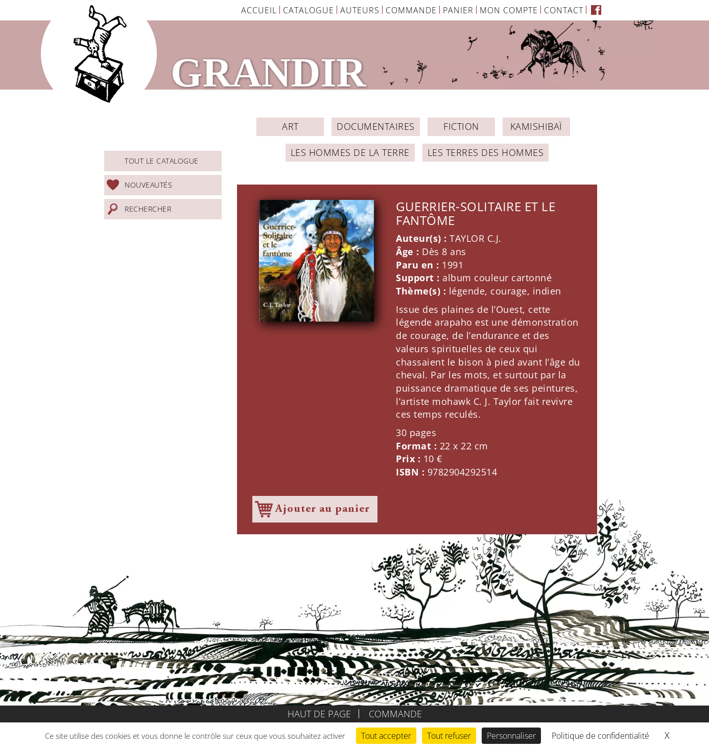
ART (290, 126)
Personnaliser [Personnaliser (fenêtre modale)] (511, 735)
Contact (563, 10)
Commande (411, 10)
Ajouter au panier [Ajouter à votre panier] (322, 509)
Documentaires (376, 126)
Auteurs (360, 10)
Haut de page (319, 714)
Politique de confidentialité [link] (600, 735)
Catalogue (308, 10)
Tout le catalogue (162, 161)
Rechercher (148, 209)
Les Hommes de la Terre (350, 152)
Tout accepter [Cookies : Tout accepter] (386, 735)
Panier (458, 10)
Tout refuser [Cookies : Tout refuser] (449, 735)
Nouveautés (148, 185)
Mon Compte (509, 10)
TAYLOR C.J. (476, 238)
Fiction (461, 126)
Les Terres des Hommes (486, 152)
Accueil (259, 10)
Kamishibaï (536, 126)
